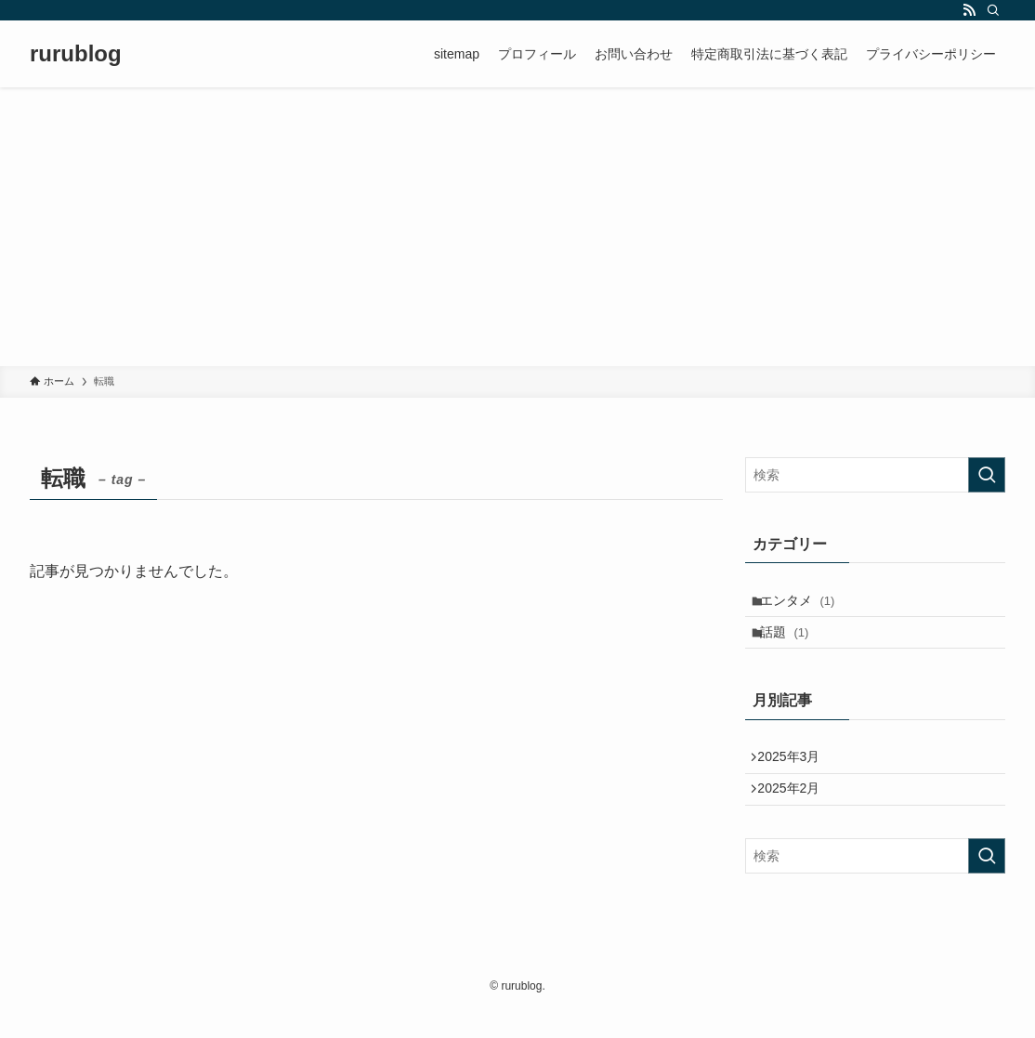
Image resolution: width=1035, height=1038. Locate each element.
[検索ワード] (875, 475)
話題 (793, 642)
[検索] (993, 10)
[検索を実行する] (986, 475)
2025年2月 (796, 813)
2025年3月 (796, 774)
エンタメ (806, 604)
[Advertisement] (517, 227)
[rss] (969, 10)
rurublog (76, 54)
